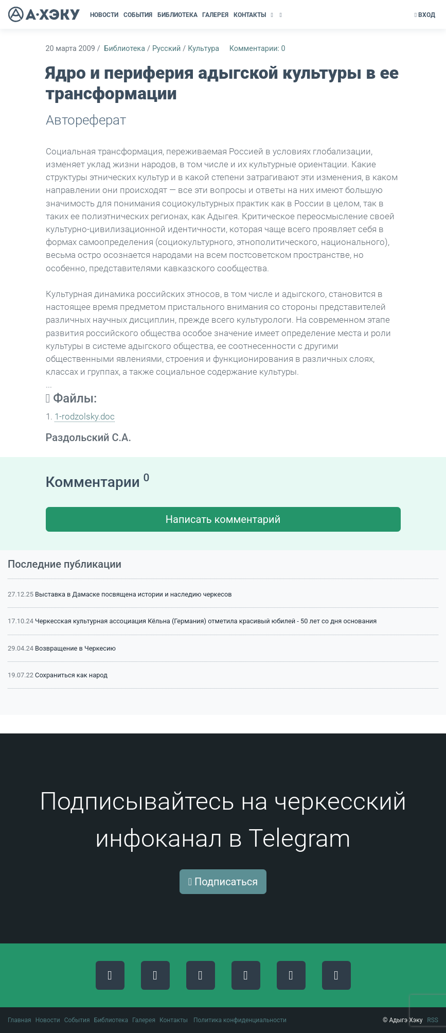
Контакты (173, 1020)
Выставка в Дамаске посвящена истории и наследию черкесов (133, 594)
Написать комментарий (223, 519)
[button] (273, 15)
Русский (166, 48)
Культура (203, 48)
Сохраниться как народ (71, 675)
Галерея (143, 1020)
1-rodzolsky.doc (85, 416)
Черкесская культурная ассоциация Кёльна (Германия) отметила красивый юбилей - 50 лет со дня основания (206, 621)
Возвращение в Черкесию (75, 648)
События (77, 1020)
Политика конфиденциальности (240, 1020)
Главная (19, 1020)
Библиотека (124, 48)
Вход (425, 15)
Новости (47, 1020)
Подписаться (223, 882)
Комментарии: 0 (257, 48)
